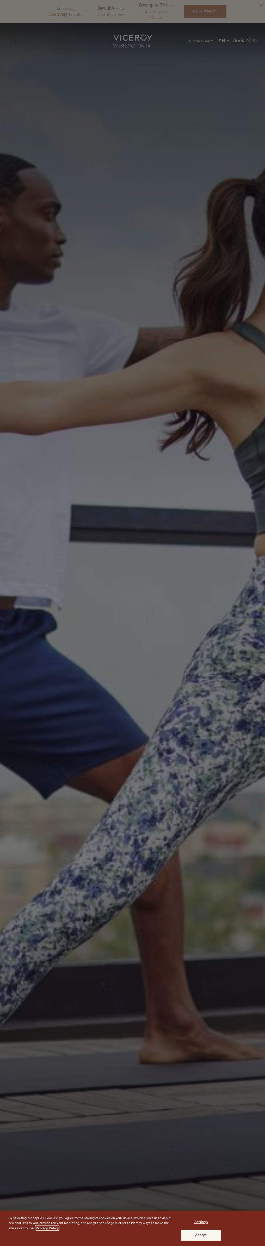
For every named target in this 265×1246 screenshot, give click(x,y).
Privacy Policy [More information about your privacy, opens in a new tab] (47, 1228)
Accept (201, 1235)
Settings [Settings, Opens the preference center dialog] (201, 1222)
